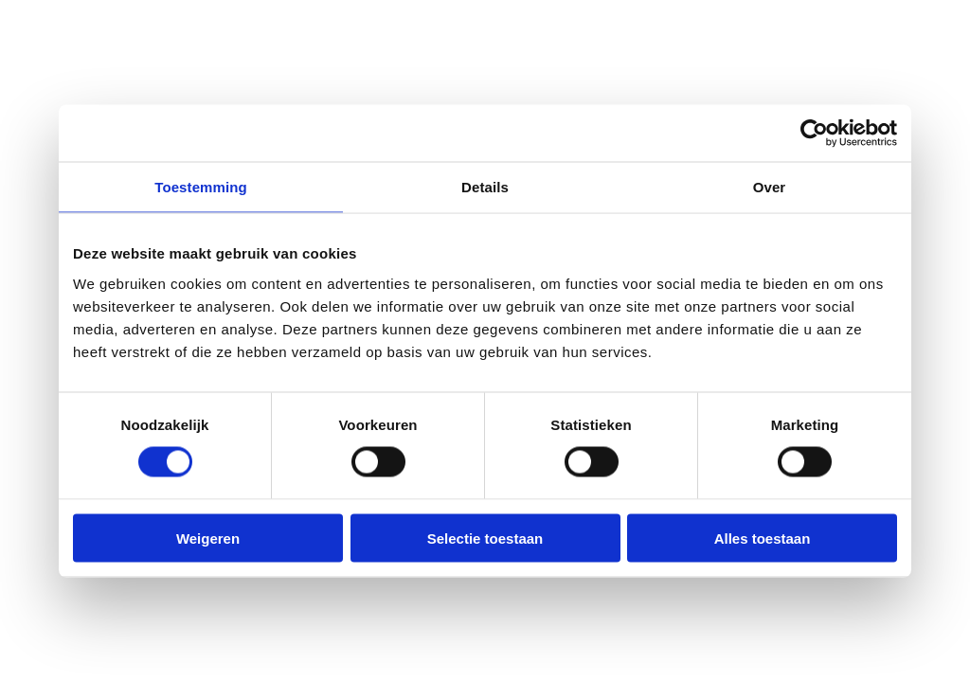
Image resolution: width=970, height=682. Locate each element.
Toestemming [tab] (200, 187)
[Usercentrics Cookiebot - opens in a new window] (814, 133)
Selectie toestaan (485, 537)
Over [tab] (769, 187)
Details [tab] (485, 187)
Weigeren (208, 537)
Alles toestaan (762, 537)
